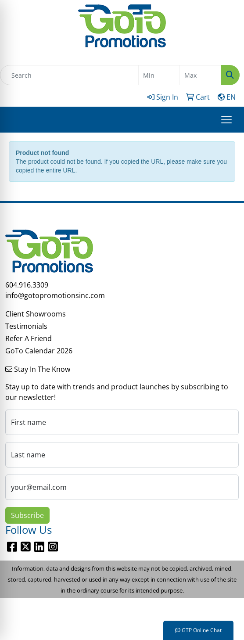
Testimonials (26, 326)
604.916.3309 (26, 285)
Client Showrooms (35, 314)
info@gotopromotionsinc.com (55, 295)
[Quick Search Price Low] (159, 75)
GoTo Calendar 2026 (38, 351)
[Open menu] (226, 120)
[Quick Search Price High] (200, 75)
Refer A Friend (28, 338)
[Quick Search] (69, 75)
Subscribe (27, 515)
